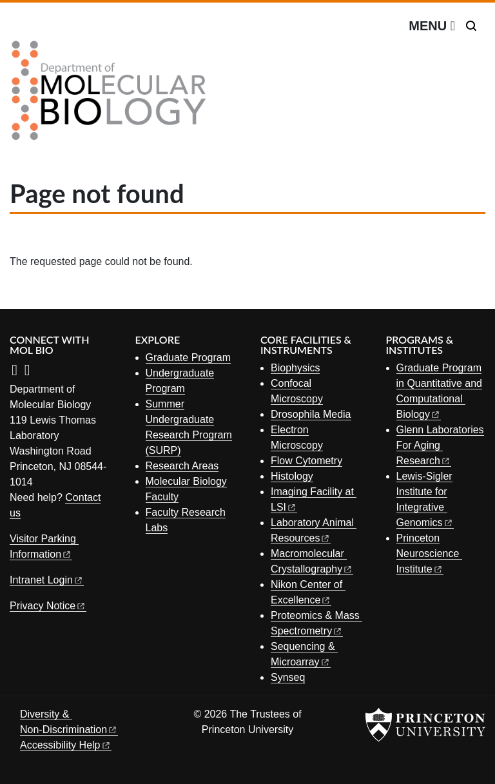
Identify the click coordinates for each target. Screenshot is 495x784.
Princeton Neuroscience (429, 553)
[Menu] (432, 26)
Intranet (47, 579)
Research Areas (182, 465)
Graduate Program (188, 357)
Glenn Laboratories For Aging (440, 445)
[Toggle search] (471, 26)
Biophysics (295, 367)
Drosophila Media (311, 414)
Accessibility (66, 745)
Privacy (48, 605)
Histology (292, 476)
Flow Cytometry (306, 460)
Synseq (288, 677)
